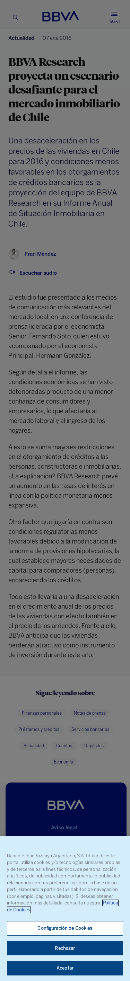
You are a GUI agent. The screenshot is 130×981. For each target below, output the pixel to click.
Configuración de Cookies (64, 928)
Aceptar (65, 968)
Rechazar (65, 948)
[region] (65, 908)
